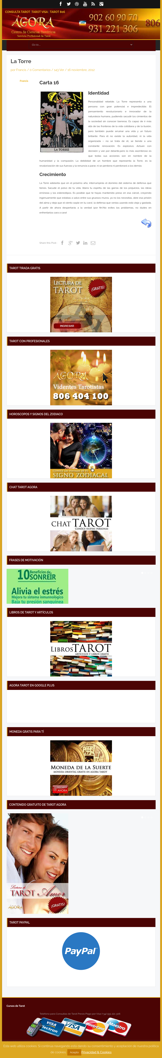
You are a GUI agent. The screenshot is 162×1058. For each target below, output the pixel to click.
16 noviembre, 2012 (81, 70)
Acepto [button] (74, 1052)
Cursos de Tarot (16, 1006)
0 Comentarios (40, 70)
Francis (21, 70)
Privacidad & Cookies (96, 1052)
